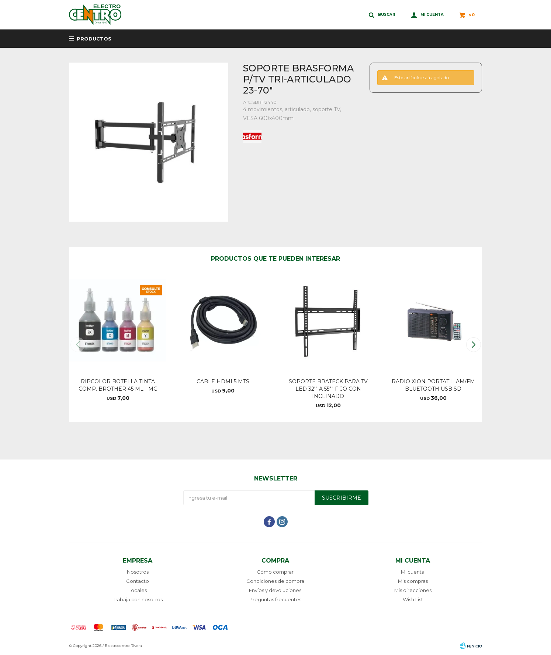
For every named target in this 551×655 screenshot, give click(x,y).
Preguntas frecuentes (275, 599)
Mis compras (413, 581)
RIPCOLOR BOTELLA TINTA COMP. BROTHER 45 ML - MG (118, 385)
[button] (473, 345)
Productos (94, 39)
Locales (137, 590)
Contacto (137, 581)
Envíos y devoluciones (275, 590)
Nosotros (138, 572)
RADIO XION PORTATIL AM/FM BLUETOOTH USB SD (433, 385)
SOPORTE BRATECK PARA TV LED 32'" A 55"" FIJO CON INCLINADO (328, 388)
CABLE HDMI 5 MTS (223, 381)
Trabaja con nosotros (138, 599)
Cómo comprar (275, 572)
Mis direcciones (413, 590)
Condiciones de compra (275, 581)
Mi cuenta (412, 572)
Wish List (413, 599)
